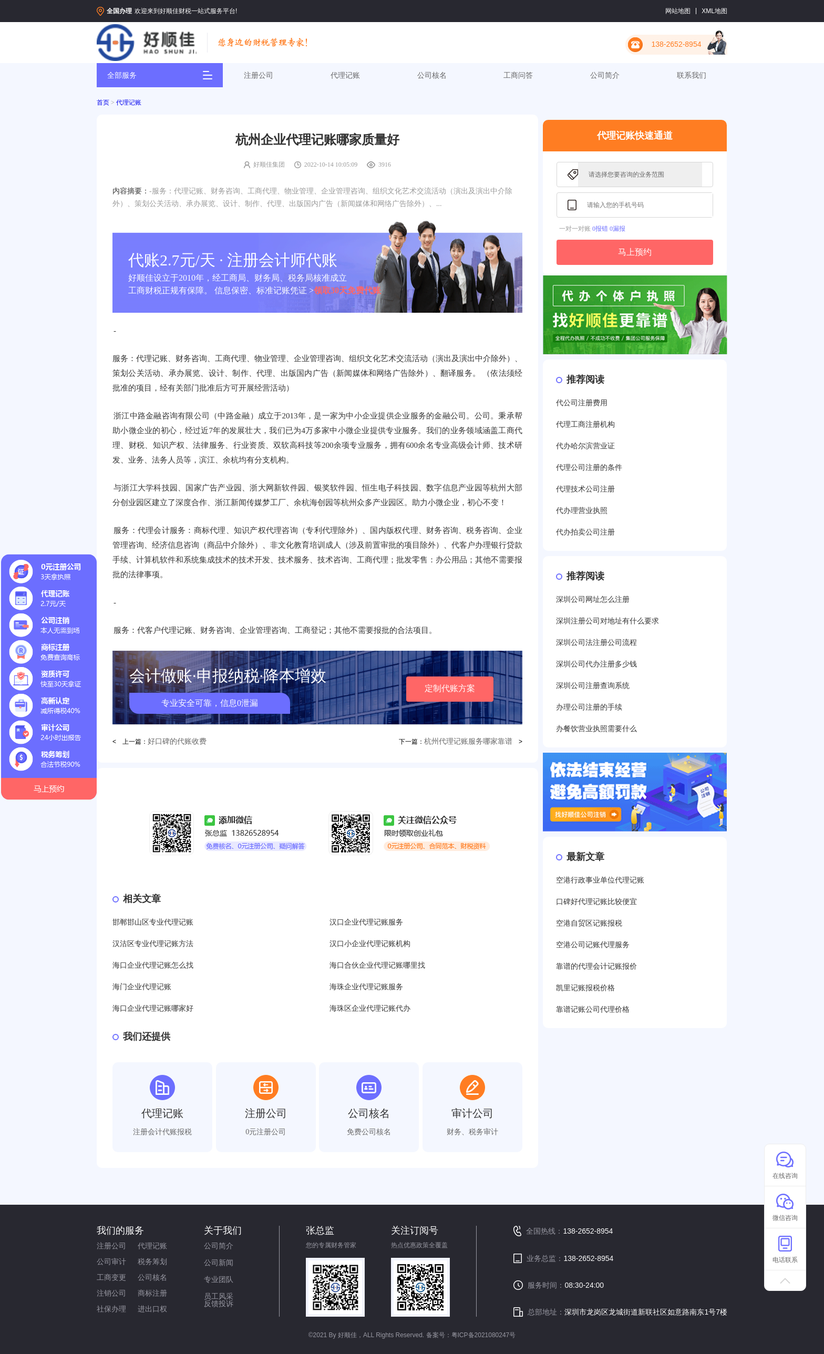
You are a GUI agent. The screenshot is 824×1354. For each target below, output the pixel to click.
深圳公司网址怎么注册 (593, 599)
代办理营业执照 (581, 511)
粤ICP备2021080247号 (483, 1335)
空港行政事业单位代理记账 (600, 880)
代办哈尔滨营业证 (585, 446)
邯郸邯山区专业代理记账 (152, 922)
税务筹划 (152, 1261)
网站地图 (678, 11)
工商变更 (111, 1277)
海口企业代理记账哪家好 (152, 1008)
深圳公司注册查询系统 (593, 686)
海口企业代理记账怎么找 (152, 965)
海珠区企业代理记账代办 (369, 1008)
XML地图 (714, 11)
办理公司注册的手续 (589, 707)
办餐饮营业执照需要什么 (596, 729)
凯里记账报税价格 (585, 988)
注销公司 (111, 1293)
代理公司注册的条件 (589, 467)
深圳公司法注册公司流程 (596, 643)
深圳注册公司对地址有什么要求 (607, 621)
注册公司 (258, 75)
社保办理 (111, 1309)
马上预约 (635, 252)
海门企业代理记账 (141, 987)
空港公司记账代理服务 (593, 945)
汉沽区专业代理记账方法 (152, 944)
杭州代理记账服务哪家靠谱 (468, 741)
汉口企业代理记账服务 (366, 922)
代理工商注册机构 (585, 424)
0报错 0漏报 (608, 228)
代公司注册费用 (581, 403)
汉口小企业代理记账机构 (369, 944)
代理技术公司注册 (585, 489)
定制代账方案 (450, 688)
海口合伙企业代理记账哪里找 (377, 965)
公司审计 (111, 1261)
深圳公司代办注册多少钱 (596, 664)
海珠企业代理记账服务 (366, 987)
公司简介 (605, 75)
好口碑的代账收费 (177, 741)
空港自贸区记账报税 (589, 923)
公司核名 (432, 75)
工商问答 (518, 75)
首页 (103, 102)
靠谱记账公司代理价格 (593, 1009)
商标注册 (152, 1293)
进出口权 (152, 1309)
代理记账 (345, 75)
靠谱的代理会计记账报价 (596, 966)
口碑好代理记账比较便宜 (596, 902)
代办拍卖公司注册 (585, 532)
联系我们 (691, 75)
